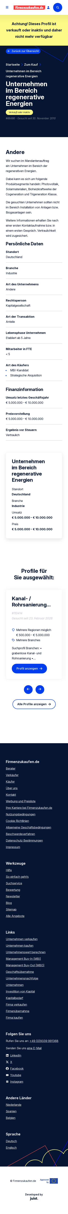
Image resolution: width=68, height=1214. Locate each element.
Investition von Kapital (20, 991)
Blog (9, 903)
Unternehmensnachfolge (22, 978)
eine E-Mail (34, 1048)
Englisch (11, 1147)
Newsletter (13, 896)
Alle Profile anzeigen (32, 704)
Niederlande (13, 1105)
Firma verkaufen (16, 1004)
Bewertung (13, 890)
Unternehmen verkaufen (22, 939)
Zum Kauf (31, 64)
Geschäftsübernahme (20, 972)
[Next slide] (40, 689)
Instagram (16, 1081)
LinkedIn (15, 1055)
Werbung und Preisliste (21, 801)
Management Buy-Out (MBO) (25, 965)
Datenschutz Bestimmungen (24, 840)
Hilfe (9, 870)
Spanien (11, 1111)
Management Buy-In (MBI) (23, 959)
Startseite (13, 64)
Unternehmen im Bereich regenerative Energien (23, 73)
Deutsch (11, 1141)
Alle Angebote (15, 916)
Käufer (10, 781)
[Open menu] (7, 7)
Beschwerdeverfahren (20, 834)
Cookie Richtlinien (17, 821)
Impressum (13, 847)
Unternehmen (15, 985)
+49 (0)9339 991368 (44, 1041)
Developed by (34, 1196)
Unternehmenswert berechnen (26, 952)
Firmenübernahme (17, 1011)
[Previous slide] (28, 689)
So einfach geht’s (17, 876)
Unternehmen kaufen (19, 945)
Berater (10, 768)
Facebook (17, 1068)
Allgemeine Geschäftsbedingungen (28, 827)
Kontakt (11, 794)
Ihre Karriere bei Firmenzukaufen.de (29, 808)
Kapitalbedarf (14, 998)
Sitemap (11, 909)
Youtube (15, 1075)
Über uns (12, 788)
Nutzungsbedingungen (20, 814)
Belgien (10, 1118)
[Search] (57, 7)
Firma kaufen (14, 1017)
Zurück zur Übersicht (25, 51)
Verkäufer (12, 775)
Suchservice (14, 883)
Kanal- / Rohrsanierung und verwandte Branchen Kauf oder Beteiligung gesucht (29, 601)
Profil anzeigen (27, 668)
